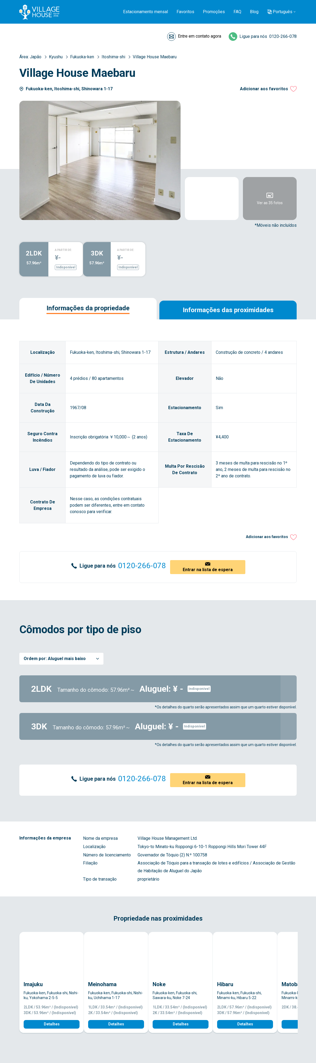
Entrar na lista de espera (208, 569)
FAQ (237, 11)
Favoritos (185, 11)
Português (282, 11)
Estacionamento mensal (145, 11)
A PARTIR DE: (63, 249)
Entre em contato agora (199, 36)
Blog (254, 11)
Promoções (214, 11)
